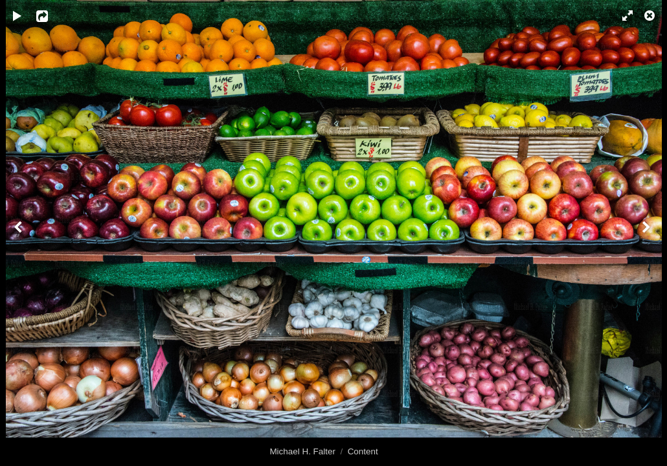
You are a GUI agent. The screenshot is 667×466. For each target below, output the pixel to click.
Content (363, 451)
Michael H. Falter (302, 451)
